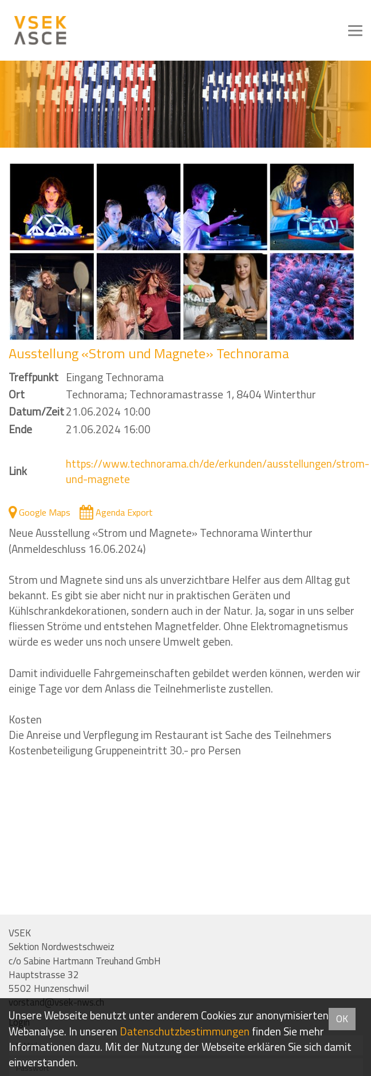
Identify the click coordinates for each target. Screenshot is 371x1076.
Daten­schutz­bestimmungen (185, 1031)
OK (342, 1019)
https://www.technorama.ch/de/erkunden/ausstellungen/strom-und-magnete (217, 471)
